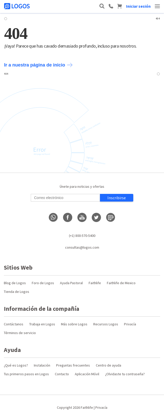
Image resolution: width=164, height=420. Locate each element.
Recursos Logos (105, 324)
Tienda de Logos (16, 291)
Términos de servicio (20, 332)
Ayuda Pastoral (71, 283)
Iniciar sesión (138, 6)
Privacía (130, 324)
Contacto (62, 374)
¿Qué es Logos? (16, 365)
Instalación (42, 365)
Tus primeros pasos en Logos (26, 374)
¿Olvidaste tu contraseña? (125, 374)
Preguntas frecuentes (73, 365)
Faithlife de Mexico (121, 283)
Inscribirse (116, 197)
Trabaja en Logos (42, 324)
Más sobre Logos (74, 324)
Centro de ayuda (108, 365)
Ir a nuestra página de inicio (38, 65)
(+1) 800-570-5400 (82, 235)
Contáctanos (13, 324)
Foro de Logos (43, 283)
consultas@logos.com (82, 247)
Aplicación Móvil (87, 374)
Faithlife (95, 283)
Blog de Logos (15, 283)
